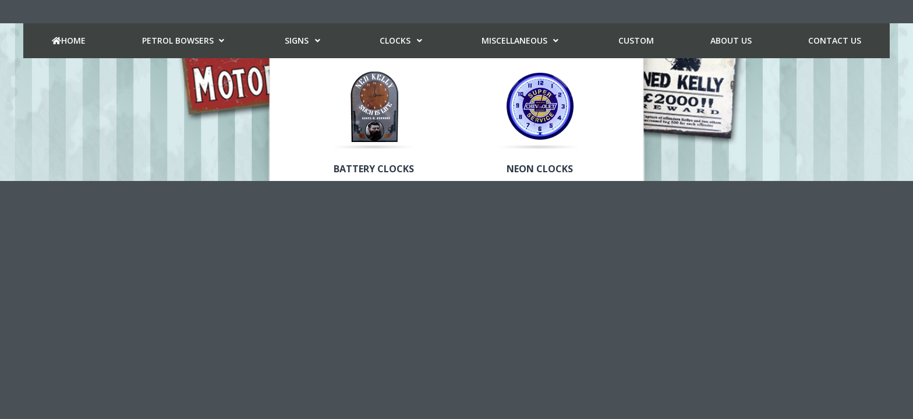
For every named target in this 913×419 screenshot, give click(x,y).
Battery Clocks (374, 168)
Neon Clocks (540, 168)
